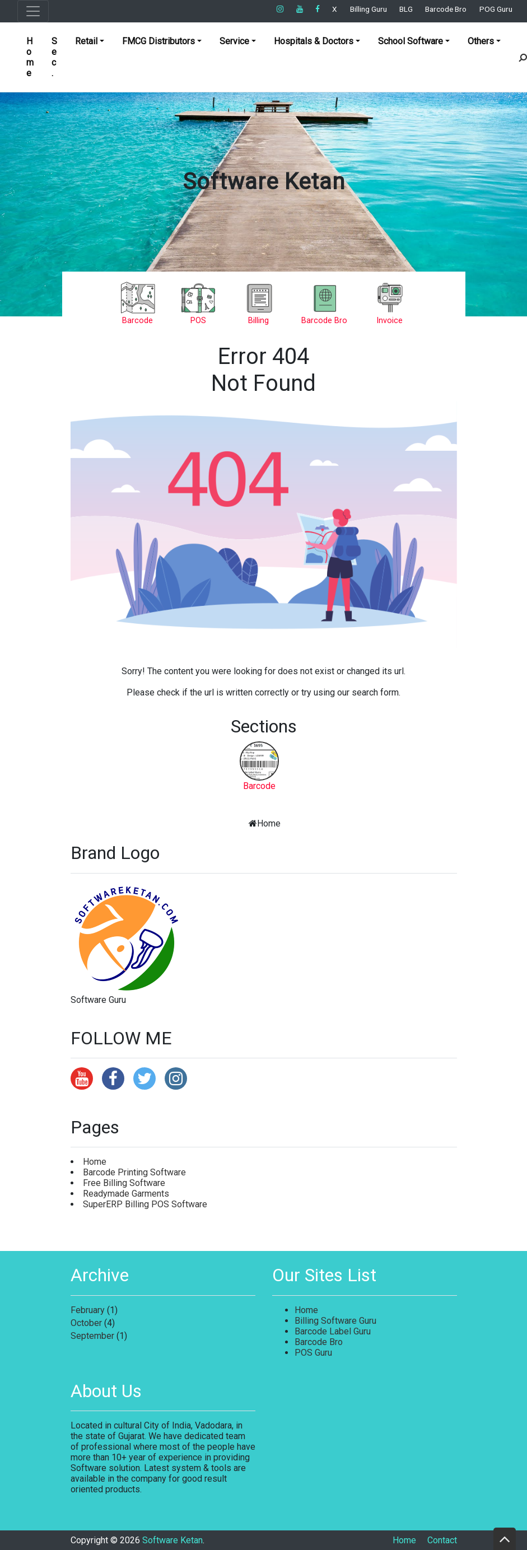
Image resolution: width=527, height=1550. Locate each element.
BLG (406, 8)
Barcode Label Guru (333, 1331)
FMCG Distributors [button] (158, 41)
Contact (442, 1540)
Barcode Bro (446, 8)
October (86, 1323)
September (92, 1335)
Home (30, 57)
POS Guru (313, 1352)
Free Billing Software (124, 1183)
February (88, 1310)
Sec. (54, 57)
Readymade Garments (126, 1193)
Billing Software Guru (335, 1320)
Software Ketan (264, 182)
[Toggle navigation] (33, 11)
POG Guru (495, 8)
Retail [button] (86, 41)
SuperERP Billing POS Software (145, 1204)
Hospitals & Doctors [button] (313, 41)
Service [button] (234, 41)
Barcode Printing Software (134, 1172)
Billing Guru (368, 8)
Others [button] (481, 41)
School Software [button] (410, 41)
